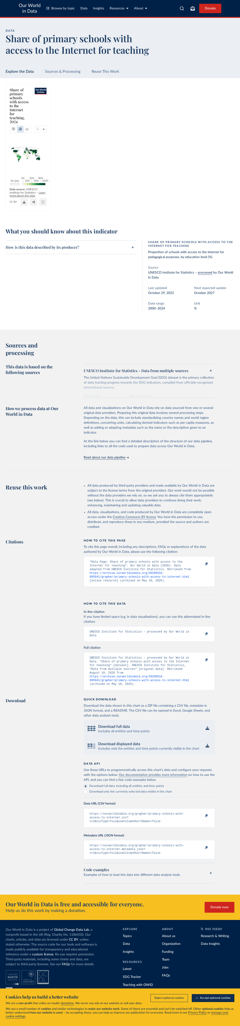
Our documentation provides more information (153, 782)
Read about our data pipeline (106, 457)
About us (168, 946)
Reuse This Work (105, 71)
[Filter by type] (205, 125)
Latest (127, 979)
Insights (98, 8)
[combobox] (182, 8)
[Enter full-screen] (169, 210)
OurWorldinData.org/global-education (33, 211)
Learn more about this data (91, 207)
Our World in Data (30, 8)
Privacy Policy (197, 1012)
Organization (171, 954)
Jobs (165, 978)
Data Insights (210, 954)
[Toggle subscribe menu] (192, 8)
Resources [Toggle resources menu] (119, 8)
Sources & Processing (62, 71)
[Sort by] (201, 114)
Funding (167, 962)
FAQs (66, 974)
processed (205, 272)
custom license (42, 964)
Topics (127, 946)
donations (67, 1003)
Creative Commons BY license (134, 517)
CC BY (63, 211)
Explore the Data (20, 71)
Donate (210, 8)
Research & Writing (215, 946)
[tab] (20, 107)
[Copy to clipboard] (201, 564)
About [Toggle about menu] (140, 8)
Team (165, 970)
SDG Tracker (132, 987)
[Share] (160, 210)
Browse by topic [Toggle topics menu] (60, 8)
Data (83, 8)
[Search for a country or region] (205, 103)
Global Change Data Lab (71, 940)
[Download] (150, 210)
